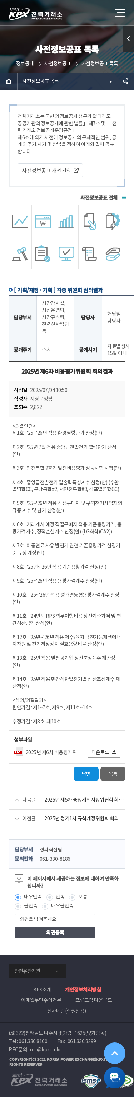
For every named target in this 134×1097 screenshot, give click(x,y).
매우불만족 (62, 905)
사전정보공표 (57, 63)
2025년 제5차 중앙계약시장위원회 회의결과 (84, 800)
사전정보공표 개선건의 (46, 170)
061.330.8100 (33, 1041)
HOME (8, 81)
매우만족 (33, 896)
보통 (82, 896)
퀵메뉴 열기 (128, 51)
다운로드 (104, 752)
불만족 (31, 905)
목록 (113, 774)
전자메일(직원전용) (66, 1011)
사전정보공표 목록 (99, 63)
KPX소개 (42, 989)
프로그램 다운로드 (93, 1000)
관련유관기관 (27, 971)
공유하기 (125, 81)
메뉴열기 (119, 10)
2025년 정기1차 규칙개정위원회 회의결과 (84, 818)
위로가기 (114, 1053)
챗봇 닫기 (114, 1077)
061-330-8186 (55, 859)
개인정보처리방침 (83, 989)
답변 (86, 774)
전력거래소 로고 (35, 13)
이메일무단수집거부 (41, 1000)
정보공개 (25, 63)
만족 (60, 896)
